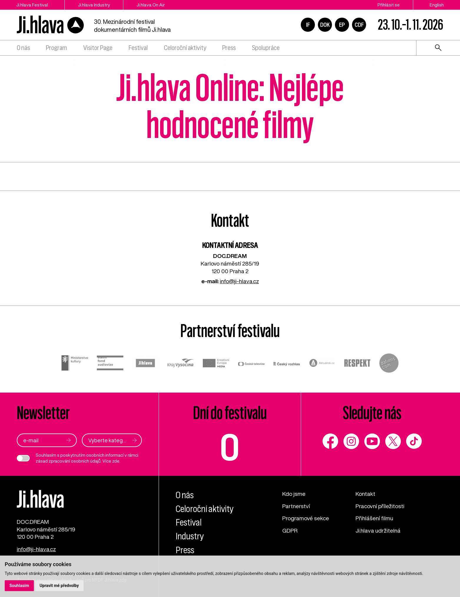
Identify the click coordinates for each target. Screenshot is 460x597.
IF (308, 25)
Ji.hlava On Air (151, 4)
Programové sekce (305, 518)
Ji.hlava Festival (32, 4)
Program (56, 47)
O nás (23, 47)
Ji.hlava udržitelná (378, 530)
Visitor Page (97, 47)
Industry (190, 536)
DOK (325, 25)
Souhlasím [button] (19, 585)
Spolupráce (266, 47)
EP (342, 25)
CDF (359, 25)
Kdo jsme (293, 493)
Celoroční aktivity (185, 47)
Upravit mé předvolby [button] (59, 585)
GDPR (290, 530)
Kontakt (365, 493)
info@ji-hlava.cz (239, 281)
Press (229, 47)
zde (115, 461)
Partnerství (296, 506)
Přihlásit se (389, 4)
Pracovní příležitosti (380, 506)
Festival (138, 47)
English (437, 4)
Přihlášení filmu (374, 518)
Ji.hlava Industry (94, 4)
